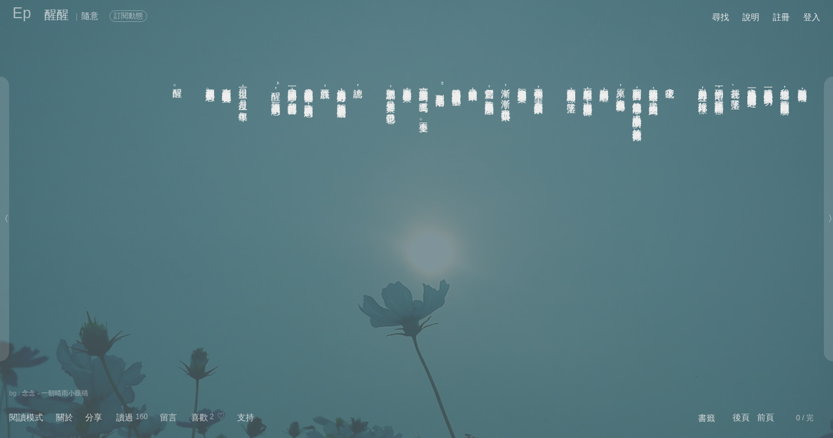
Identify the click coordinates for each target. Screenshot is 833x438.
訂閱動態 (128, 16)
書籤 (706, 418)
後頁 (741, 417)
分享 (93, 417)
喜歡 (199, 417)
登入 (811, 17)
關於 (64, 417)
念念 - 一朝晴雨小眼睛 (55, 393)
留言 (168, 417)
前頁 (765, 417)
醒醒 (56, 14)
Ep (22, 12)
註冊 (781, 17)
